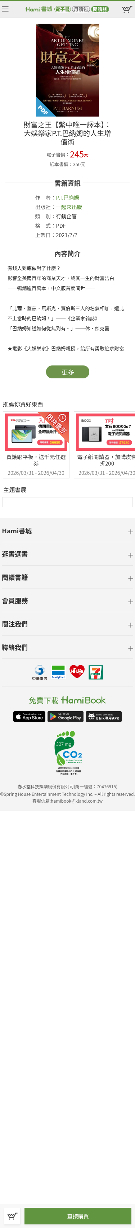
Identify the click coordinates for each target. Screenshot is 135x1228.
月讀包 (81, 9)
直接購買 (78, 1216)
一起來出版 (69, 207)
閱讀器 (100, 9)
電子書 (62, 9)
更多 (68, 372)
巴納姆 (71, 197)
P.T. (60, 197)
